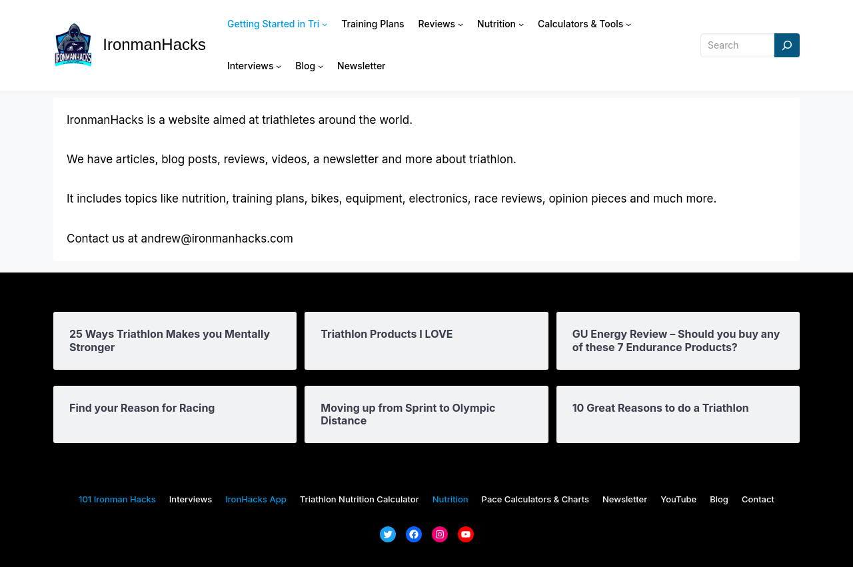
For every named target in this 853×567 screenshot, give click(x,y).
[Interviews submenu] (278, 66)
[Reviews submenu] (460, 24)
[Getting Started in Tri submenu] (324, 24)
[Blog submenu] (320, 66)
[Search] (787, 45)
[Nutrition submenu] (521, 24)
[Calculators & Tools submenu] (628, 24)
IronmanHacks (154, 44)
